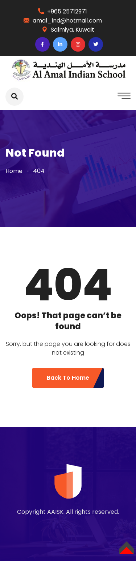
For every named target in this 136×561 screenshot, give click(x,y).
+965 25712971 (67, 11)
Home (13, 171)
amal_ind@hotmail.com (67, 20)
